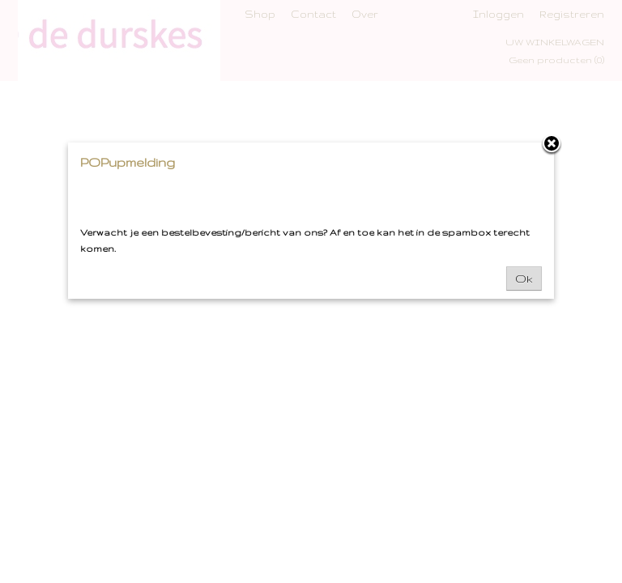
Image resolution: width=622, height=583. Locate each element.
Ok (524, 278)
